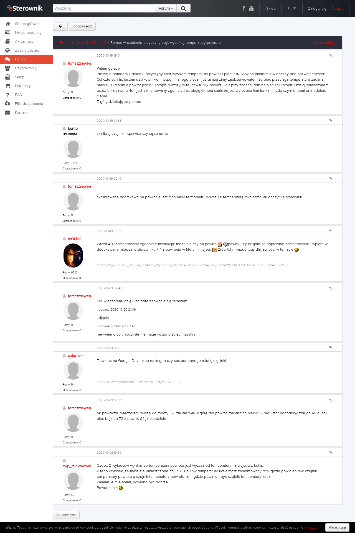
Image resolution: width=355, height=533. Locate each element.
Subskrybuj (324, 42)
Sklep (271, 8)
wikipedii (310, 527)
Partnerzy (17, 85)
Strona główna (21, 23)
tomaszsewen (79, 63)
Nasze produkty (23, 32)
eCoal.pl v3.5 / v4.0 (90, 42)
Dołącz (338, 8)
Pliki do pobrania (23, 103)
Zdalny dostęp (21, 50)
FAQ (13, 94)
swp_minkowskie (77, 466)
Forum (166, 8)
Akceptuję (337, 527)
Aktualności (19, 41)
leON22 (74, 239)
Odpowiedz (82, 26)
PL (292, 8)
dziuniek (75, 355)
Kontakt (15, 112)
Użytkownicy (20, 68)
